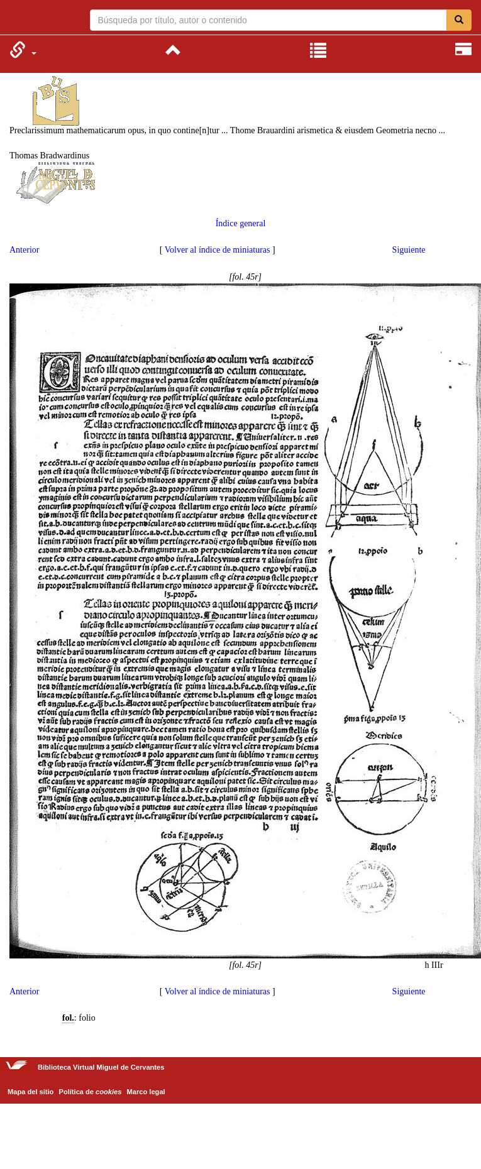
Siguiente (409, 250)
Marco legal (146, 1091)
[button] (23, 49)
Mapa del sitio (30, 1091)
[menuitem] (23, 49)
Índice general (241, 223)
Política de (90, 1091)
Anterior (24, 250)
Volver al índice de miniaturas (217, 250)
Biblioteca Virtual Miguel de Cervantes (17, 18)
